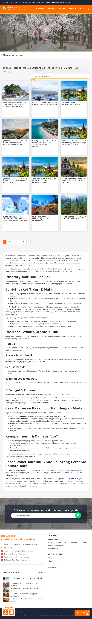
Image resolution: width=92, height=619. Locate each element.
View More (42, 572)
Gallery (86, 9)
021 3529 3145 (15, 2)
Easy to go (52, 567)
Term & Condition (55, 546)
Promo (51, 558)
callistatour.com (61, 428)
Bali (12, 72)
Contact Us (62, 9)
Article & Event (75, 9)
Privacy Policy (54, 539)
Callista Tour (73, 479)
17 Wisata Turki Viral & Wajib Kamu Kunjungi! (26, 578)
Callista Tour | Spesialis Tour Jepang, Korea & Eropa (68, 542)
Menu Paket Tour (13, 55)
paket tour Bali (71, 473)
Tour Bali (8, 256)
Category (6, 72)
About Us (51, 9)
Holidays (41, 9)
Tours (50, 561)
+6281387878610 (29, 2)
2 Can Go (52, 564)
